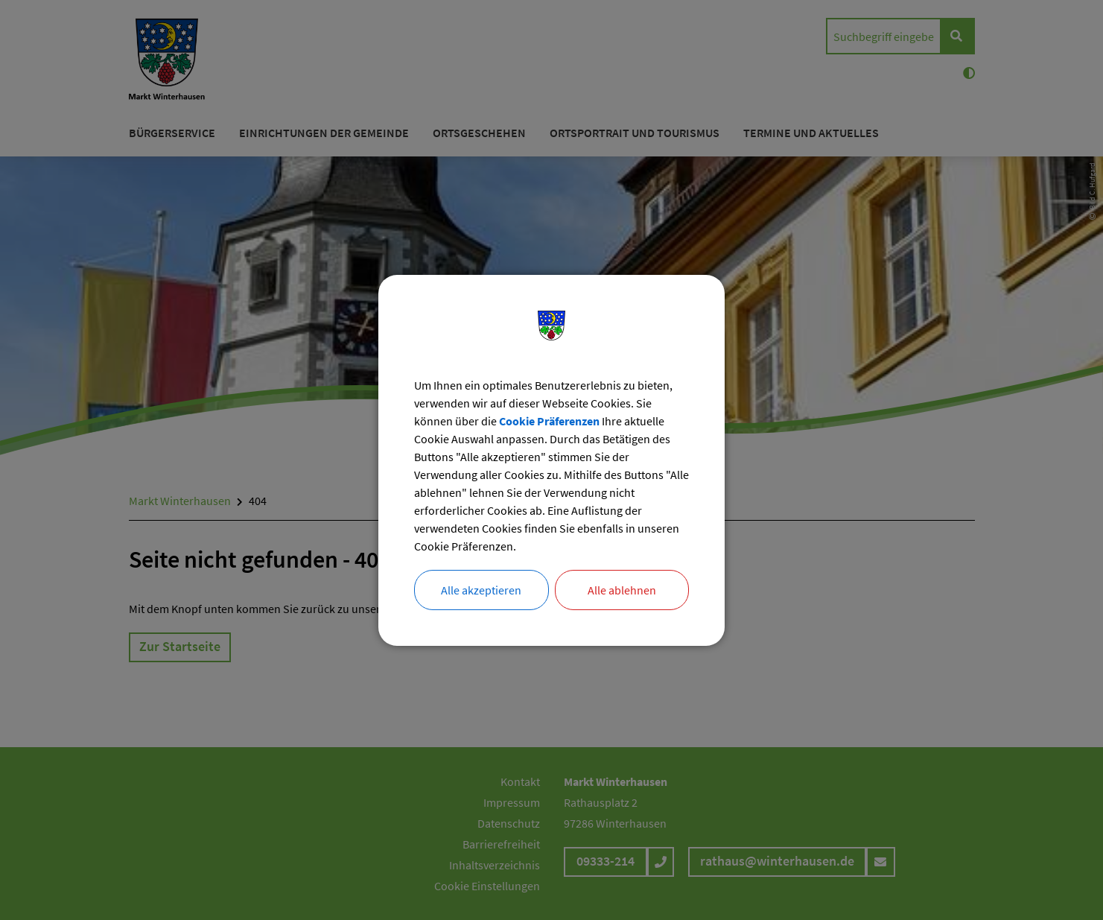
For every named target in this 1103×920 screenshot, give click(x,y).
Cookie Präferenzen (549, 420)
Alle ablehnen (622, 590)
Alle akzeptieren (481, 590)
